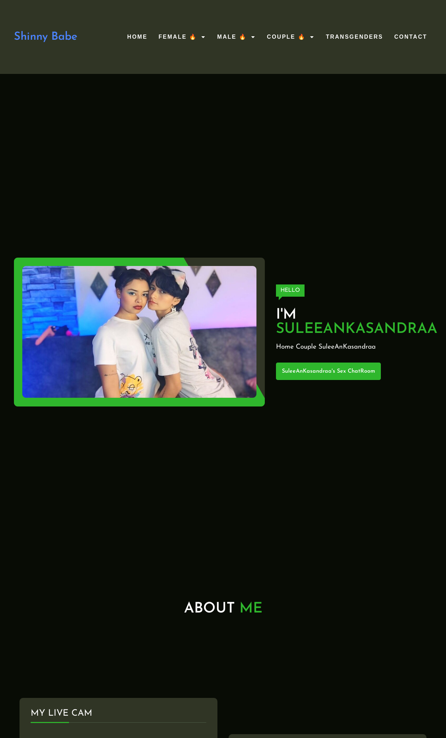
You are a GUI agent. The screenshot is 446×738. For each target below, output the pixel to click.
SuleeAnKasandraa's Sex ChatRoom (328, 371)
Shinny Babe (45, 37)
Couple (306, 347)
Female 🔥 (182, 37)
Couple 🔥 (291, 37)
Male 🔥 (236, 37)
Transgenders (354, 37)
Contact (410, 37)
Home (137, 37)
